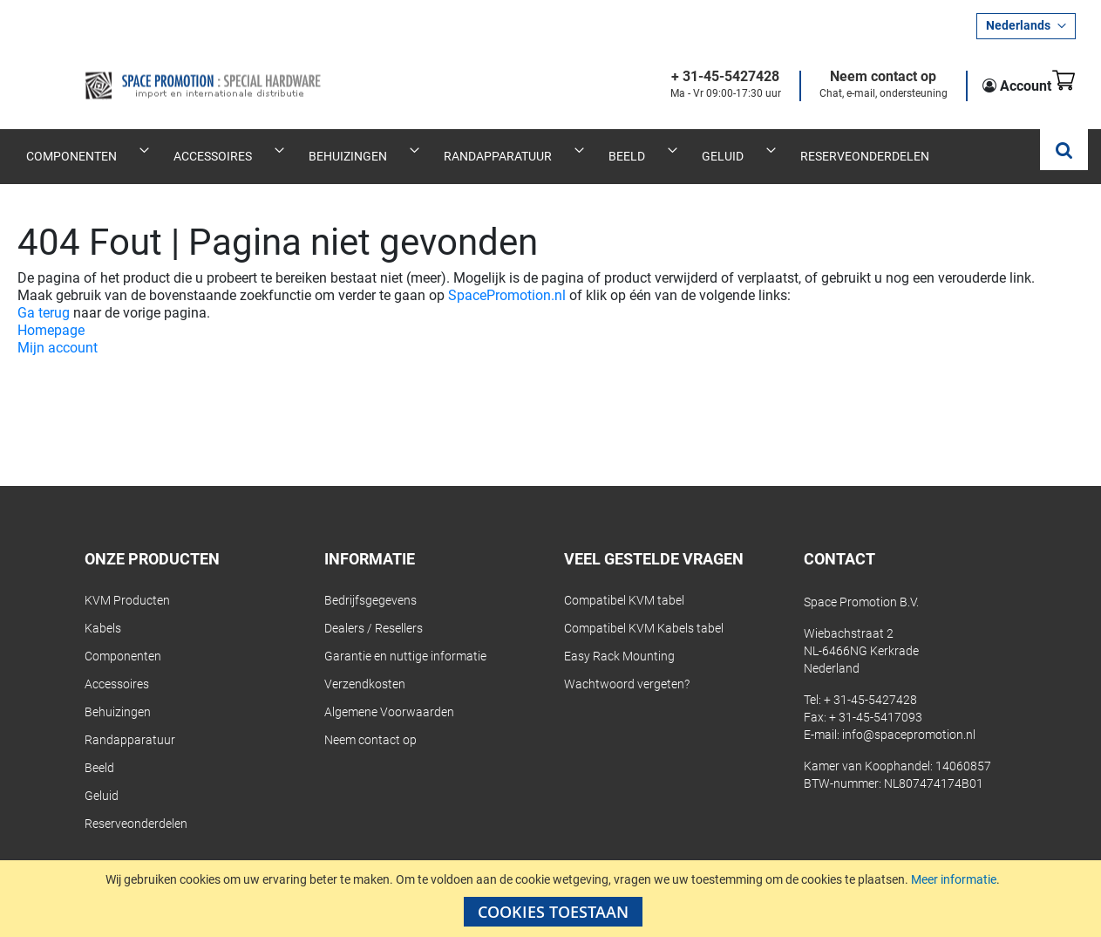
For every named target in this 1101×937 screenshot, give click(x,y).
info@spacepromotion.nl (908, 715)
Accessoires (117, 665)
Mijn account (57, 328)
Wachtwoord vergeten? (627, 665)
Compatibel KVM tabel (624, 581)
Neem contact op (857, 77)
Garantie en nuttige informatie (405, 637)
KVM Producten (127, 581)
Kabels (103, 609)
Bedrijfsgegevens (370, 581)
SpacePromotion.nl (507, 276)
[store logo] (149, 71)
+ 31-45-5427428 (699, 77)
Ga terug (43, 293)
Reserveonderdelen (136, 804)
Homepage (51, 311)
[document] (553, 899)
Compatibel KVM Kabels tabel (644, 609)
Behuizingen (118, 693)
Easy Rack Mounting (619, 637)
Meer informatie (953, 879)
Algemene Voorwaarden (389, 693)
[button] (1026, 26)
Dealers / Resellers (373, 609)
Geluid (102, 776)
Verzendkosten (364, 665)
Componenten (123, 637)
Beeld (99, 749)
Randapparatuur (130, 721)
